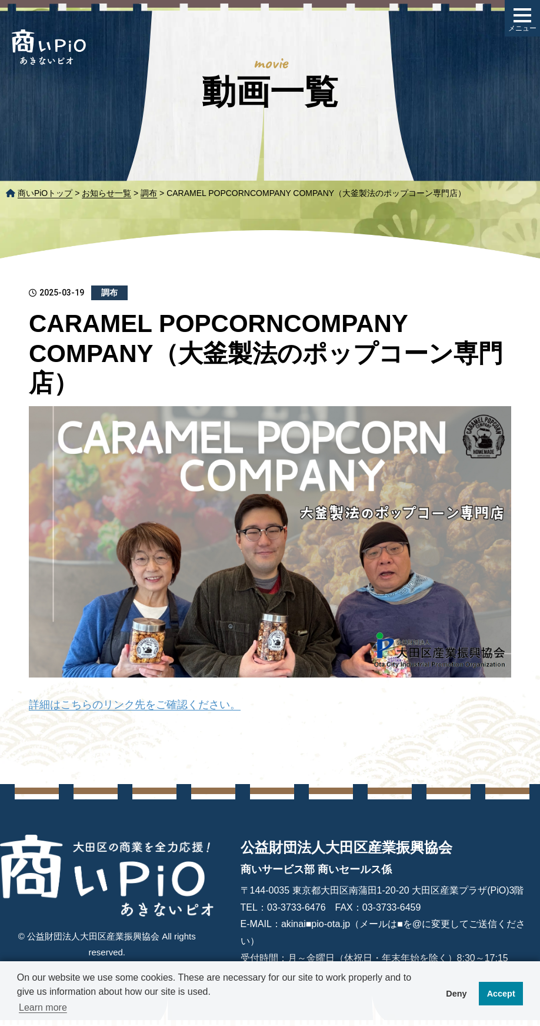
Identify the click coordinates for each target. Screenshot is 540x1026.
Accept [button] (501, 993)
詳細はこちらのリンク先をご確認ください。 (135, 704)
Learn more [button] (43, 1007)
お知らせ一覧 (106, 193)
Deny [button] (456, 993)
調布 (149, 193)
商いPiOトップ (45, 193)
